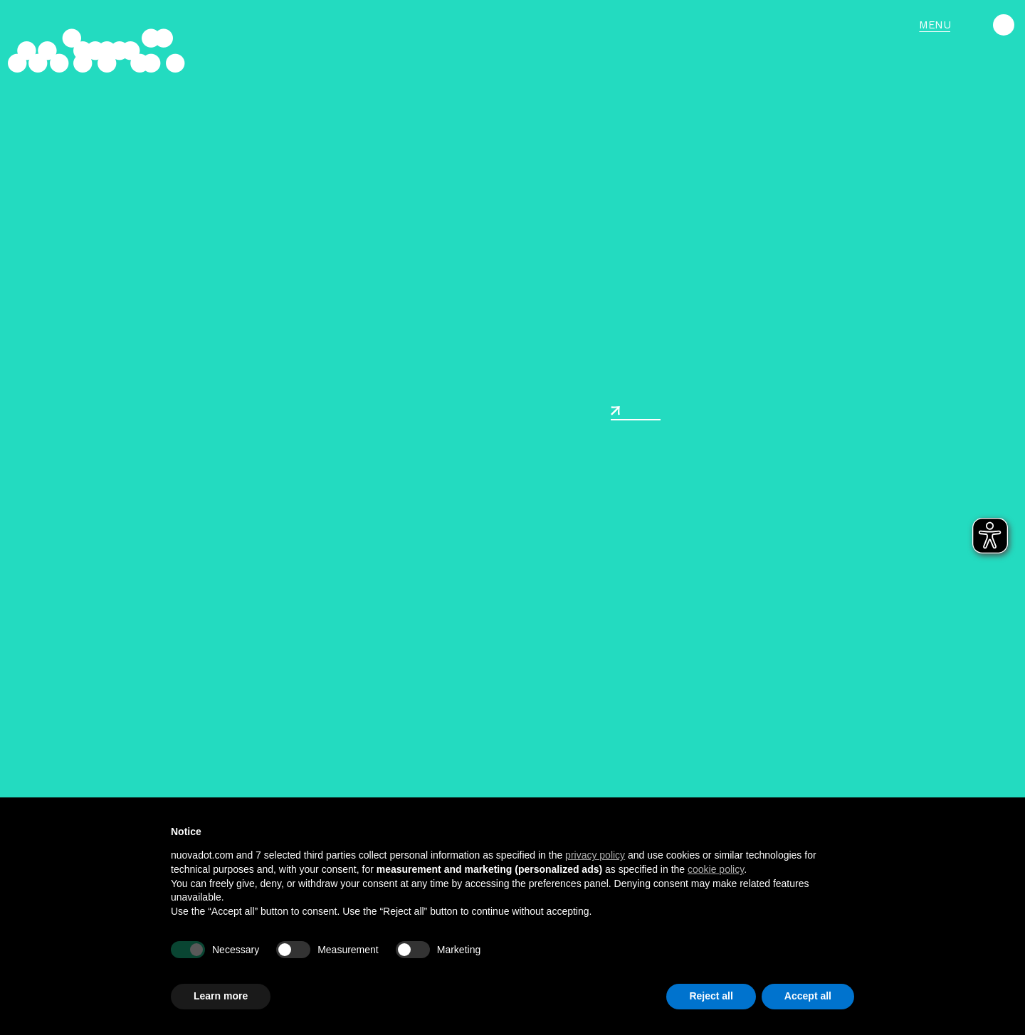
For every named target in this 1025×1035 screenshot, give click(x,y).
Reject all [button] (710, 996)
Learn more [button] (221, 996)
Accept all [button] (807, 996)
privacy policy (595, 855)
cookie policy (716, 869)
